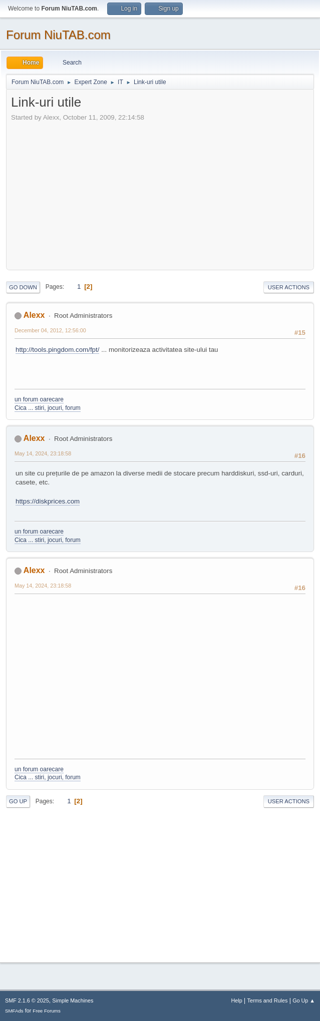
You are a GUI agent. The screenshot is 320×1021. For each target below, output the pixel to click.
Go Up (18, 801)
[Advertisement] (165, 193)
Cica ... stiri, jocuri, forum (48, 407)
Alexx (34, 315)
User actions (288, 287)
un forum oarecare (39, 399)
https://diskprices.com (48, 501)
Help (236, 1000)
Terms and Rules (267, 1000)
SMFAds (14, 1010)
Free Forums (47, 1010)
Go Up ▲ (303, 1000)
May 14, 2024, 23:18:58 (43, 453)
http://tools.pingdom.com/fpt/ (57, 349)
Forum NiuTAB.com (58, 35)
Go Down (23, 287)
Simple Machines (72, 1000)
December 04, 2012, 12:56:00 (50, 330)
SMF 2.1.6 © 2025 (27, 1000)
